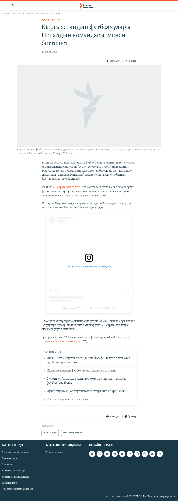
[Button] (113, 61)
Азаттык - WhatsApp (13, 470)
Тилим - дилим (54, 452)
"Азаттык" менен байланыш (17, 489)
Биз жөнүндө (9, 458)
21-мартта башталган (66, 187)
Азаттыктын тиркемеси (15, 476)
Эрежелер (7, 464)
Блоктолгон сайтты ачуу (15, 452)
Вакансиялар (9, 483)
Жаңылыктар (51, 19)
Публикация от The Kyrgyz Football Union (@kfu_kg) (89, 308)
